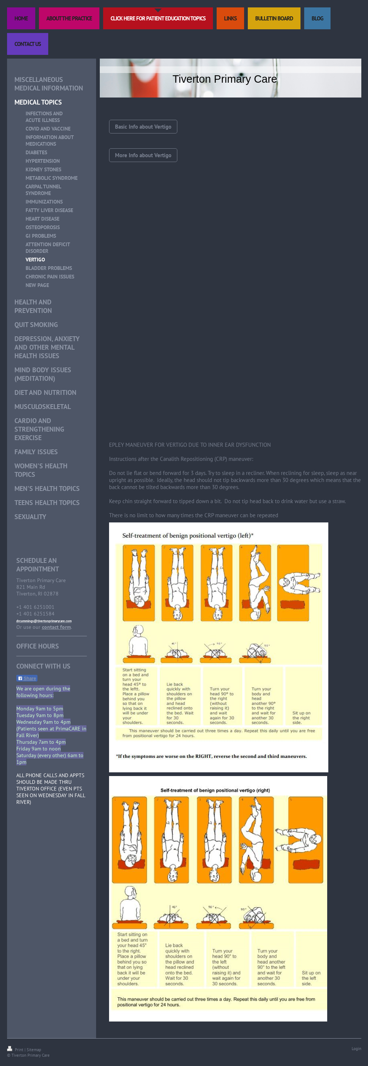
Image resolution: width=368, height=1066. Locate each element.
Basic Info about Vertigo (143, 126)
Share (27, 678)
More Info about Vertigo (143, 155)
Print (15, 1049)
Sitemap (34, 1049)
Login (356, 1048)
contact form (56, 627)
